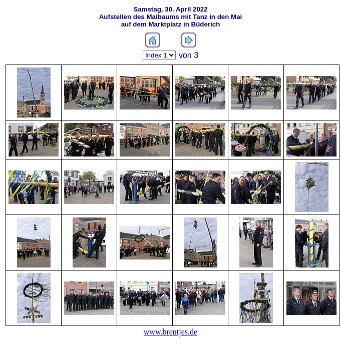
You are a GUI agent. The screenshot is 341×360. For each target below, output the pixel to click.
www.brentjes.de (170, 332)
